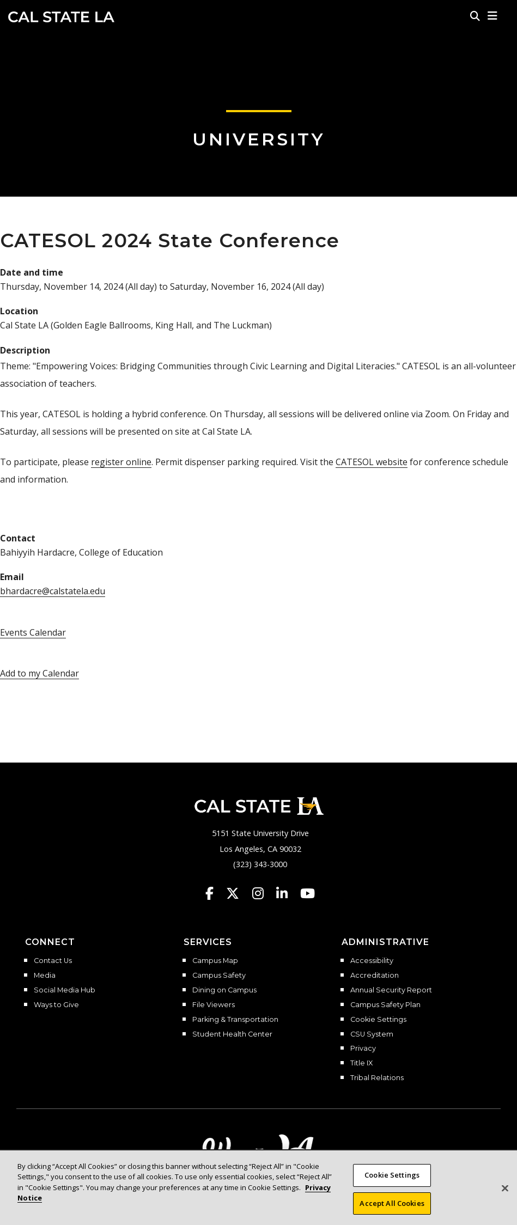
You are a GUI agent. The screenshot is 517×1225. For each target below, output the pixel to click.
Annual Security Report (391, 990)
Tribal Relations (377, 1078)
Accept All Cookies (392, 1211)
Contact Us (53, 961)
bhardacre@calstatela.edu (52, 591)
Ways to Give (56, 1005)
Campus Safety (219, 975)
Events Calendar (33, 632)
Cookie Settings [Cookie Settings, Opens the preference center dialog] (391, 1182)
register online (121, 462)
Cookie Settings (378, 1019)
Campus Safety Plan (385, 1005)
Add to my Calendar (39, 673)
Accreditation (374, 975)
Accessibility (371, 961)
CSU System (371, 1034)
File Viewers (213, 1005)
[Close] (505, 1196)
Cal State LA (61, 16)
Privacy (363, 1048)
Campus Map (215, 961)
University (258, 139)
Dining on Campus (224, 990)
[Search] (475, 15)
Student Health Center (232, 1034)
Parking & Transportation (235, 1019)
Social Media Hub (64, 990)
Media (45, 975)
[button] (493, 15)
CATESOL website (371, 462)
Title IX (361, 1063)
